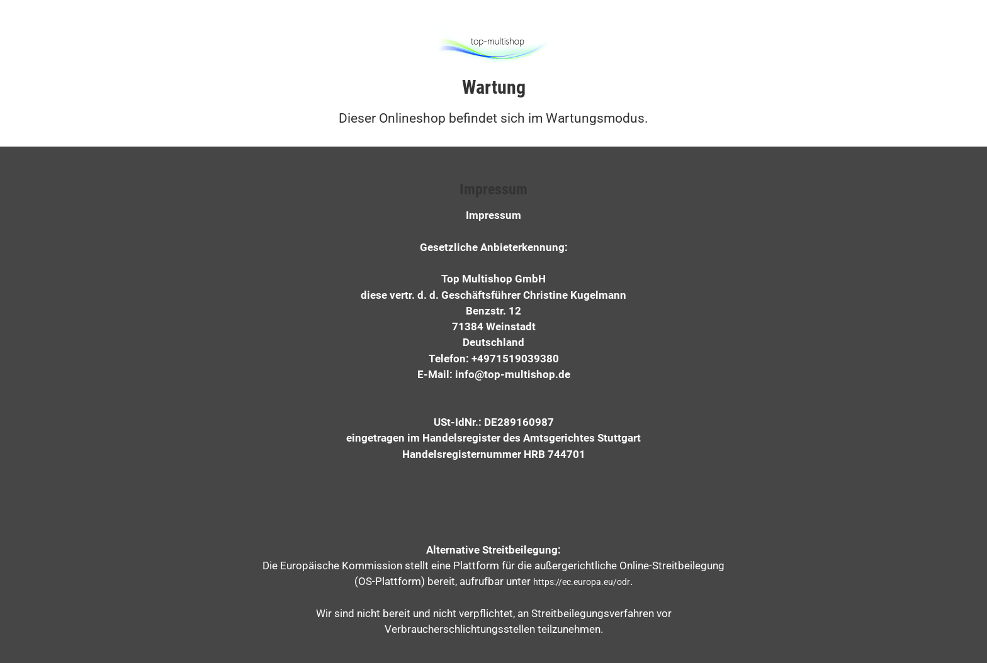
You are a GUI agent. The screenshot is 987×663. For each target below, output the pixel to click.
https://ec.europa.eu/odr (581, 582)
